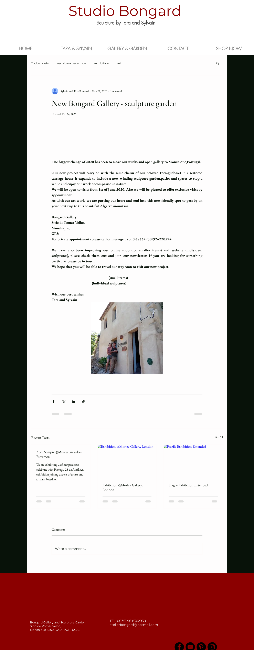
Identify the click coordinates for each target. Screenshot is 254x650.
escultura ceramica (71, 63)
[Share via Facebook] (53, 401)
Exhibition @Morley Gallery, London (122, 487)
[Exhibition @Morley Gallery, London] (127, 461)
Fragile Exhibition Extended (188, 485)
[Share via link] (83, 401)
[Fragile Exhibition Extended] (193, 461)
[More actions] (200, 91)
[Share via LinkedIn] (73, 401)
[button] (218, 63)
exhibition (101, 63)
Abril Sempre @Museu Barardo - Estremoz (59, 454)
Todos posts (40, 63)
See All (219, 437)
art (119, 63)
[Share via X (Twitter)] (63, 401)
